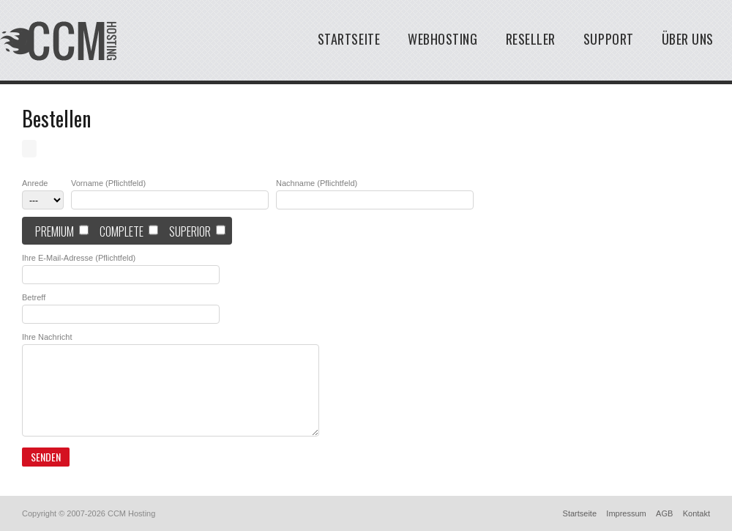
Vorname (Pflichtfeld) (108, 183)
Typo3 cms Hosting (58, 41)
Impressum (626, 513)
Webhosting (442, 38)
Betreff (33, 298)
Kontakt (696, 513)
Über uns (688, 38)
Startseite (349, 38)
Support (608, 38)
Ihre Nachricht (47, 337)
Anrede (35, 183)
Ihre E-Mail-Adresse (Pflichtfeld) (78, 258)
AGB (664, 513)
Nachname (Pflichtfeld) (316, 183)
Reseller (531, 38)
